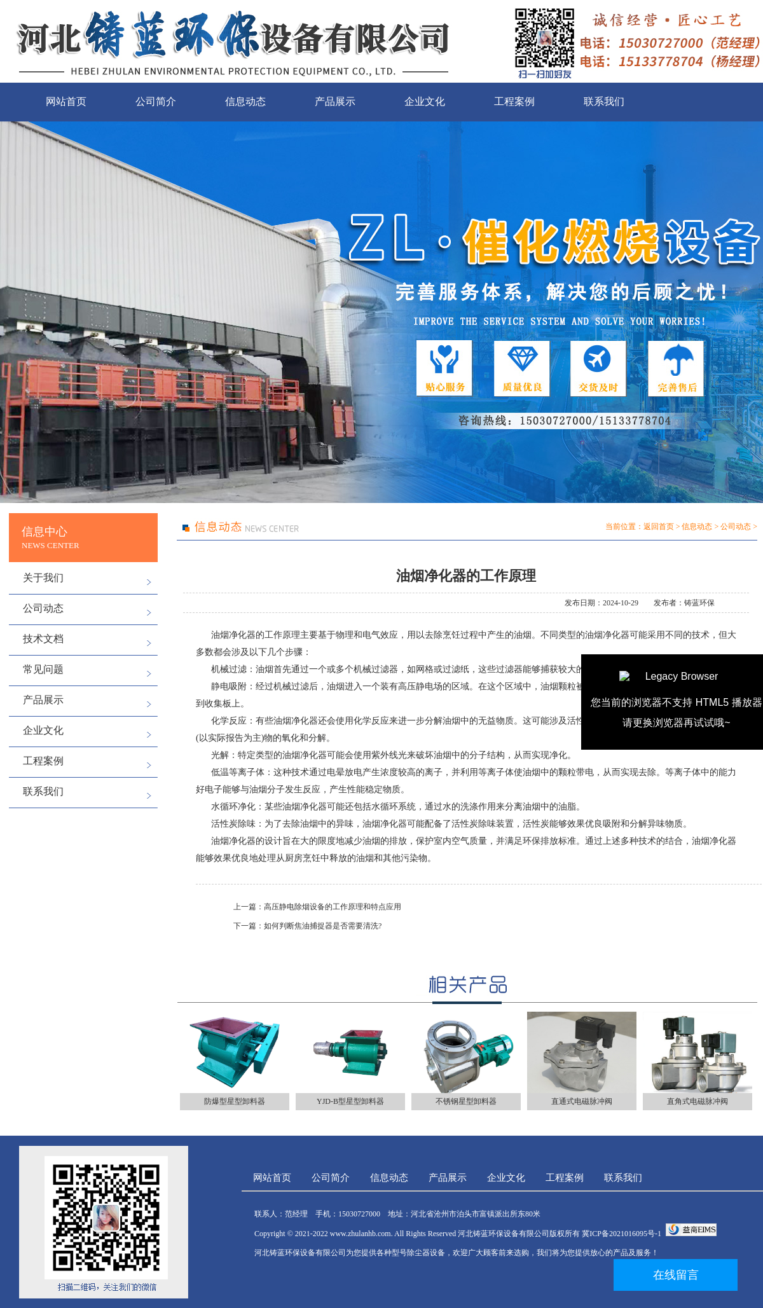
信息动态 (245, 101)
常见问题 (43, 669)
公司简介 (155, 101)
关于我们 (43, 577)
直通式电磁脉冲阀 (581, 1101)
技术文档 (43, 638)
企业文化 (424, 101)
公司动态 (43, 608)
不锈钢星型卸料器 (466, 1101)
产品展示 (335, 101)
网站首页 (66, 101)
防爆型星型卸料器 (234, 1101)
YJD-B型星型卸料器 (350, 1101)
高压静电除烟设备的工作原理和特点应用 (332, 906)
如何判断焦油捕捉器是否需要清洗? (323, 925)
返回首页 (658, 526)
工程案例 (514, 101)
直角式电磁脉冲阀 (697, 1101)
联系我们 (604, 101)
